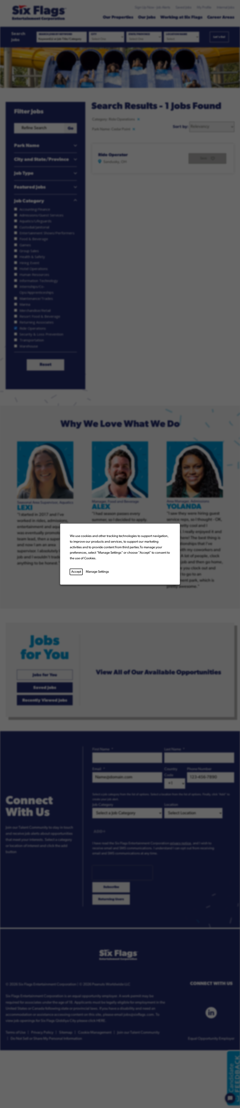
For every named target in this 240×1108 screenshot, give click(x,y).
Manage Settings (97, 571)
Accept (76, 571)
